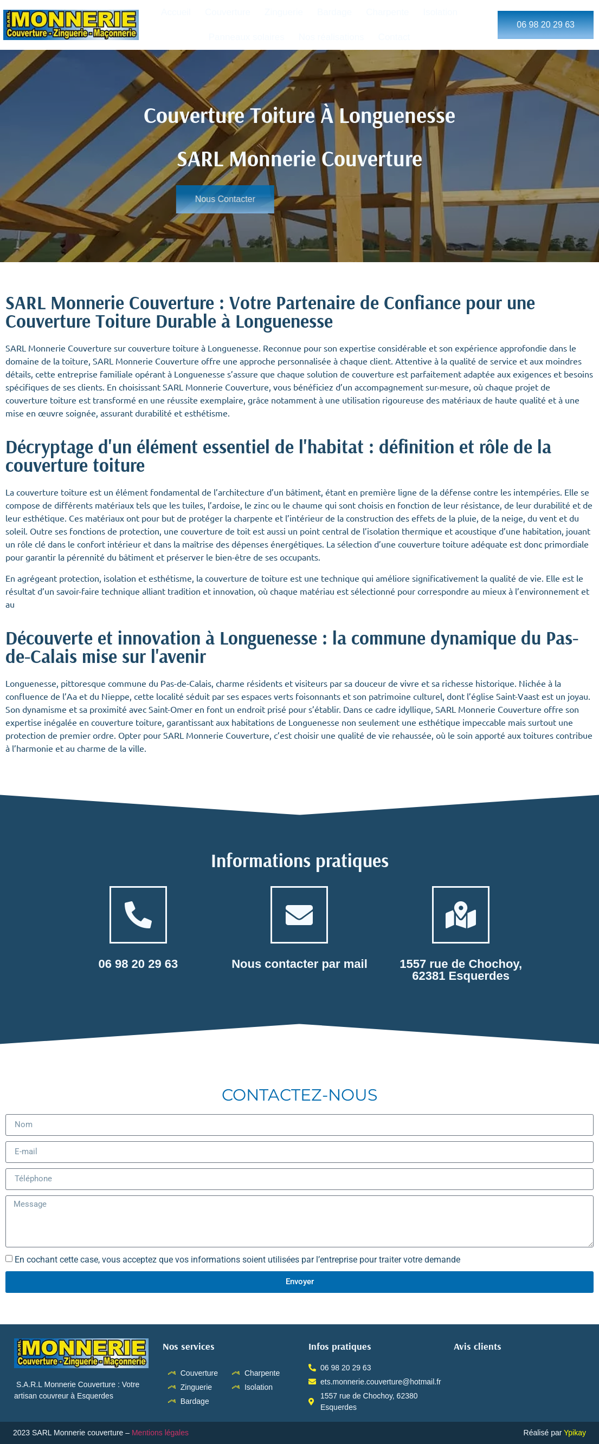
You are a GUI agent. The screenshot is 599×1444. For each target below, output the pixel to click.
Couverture (227, 12)
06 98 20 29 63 (138, 964)
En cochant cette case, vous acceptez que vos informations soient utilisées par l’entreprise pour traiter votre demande (237, 1259)
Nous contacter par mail (299, 964)
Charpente (387, 12)
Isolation (440, 12)
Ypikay (575, 1432)
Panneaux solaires (247, 37)
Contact (394, 37)
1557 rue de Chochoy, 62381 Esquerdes (461, 970)
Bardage (334, 12)
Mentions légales (161, 1432)
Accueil (176, 12)
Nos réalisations (331, 37)
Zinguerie (284, 12)
